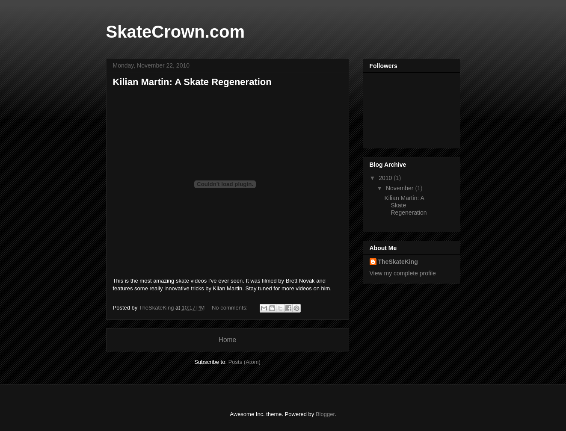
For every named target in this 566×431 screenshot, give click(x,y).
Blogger (325, 414)
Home (228, 339)
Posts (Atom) (244, 362)
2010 (386, 177)
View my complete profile (403, 273)
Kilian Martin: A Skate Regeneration (192, 82)
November (400, 188)
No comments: (230, 307)
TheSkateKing (398, 261)
